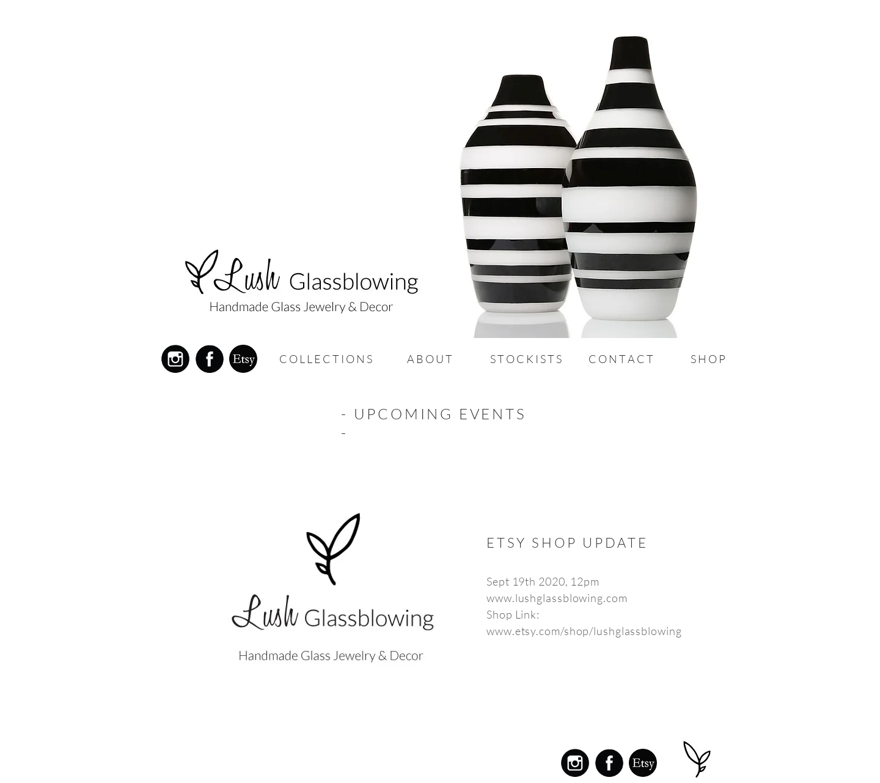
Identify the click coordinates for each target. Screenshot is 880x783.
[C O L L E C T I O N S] (325, 359)
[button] (430, 359)
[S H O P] (708, 359)
